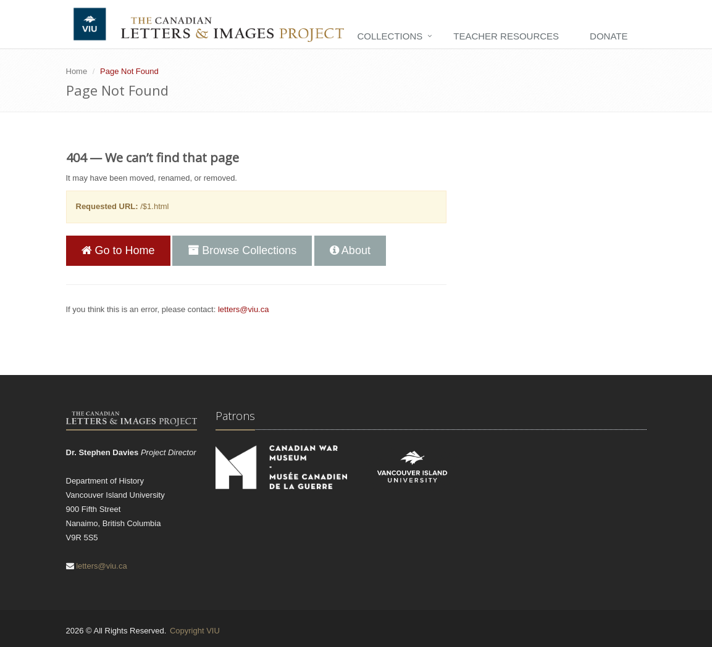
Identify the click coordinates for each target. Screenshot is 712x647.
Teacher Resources (506, 36)
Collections (389, 36)
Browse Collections (242, 250)
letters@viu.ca (243, 309)
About (350, 250)
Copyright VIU (195, 630)
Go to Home (118, 250)
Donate (608, 36)
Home (77, 71)
